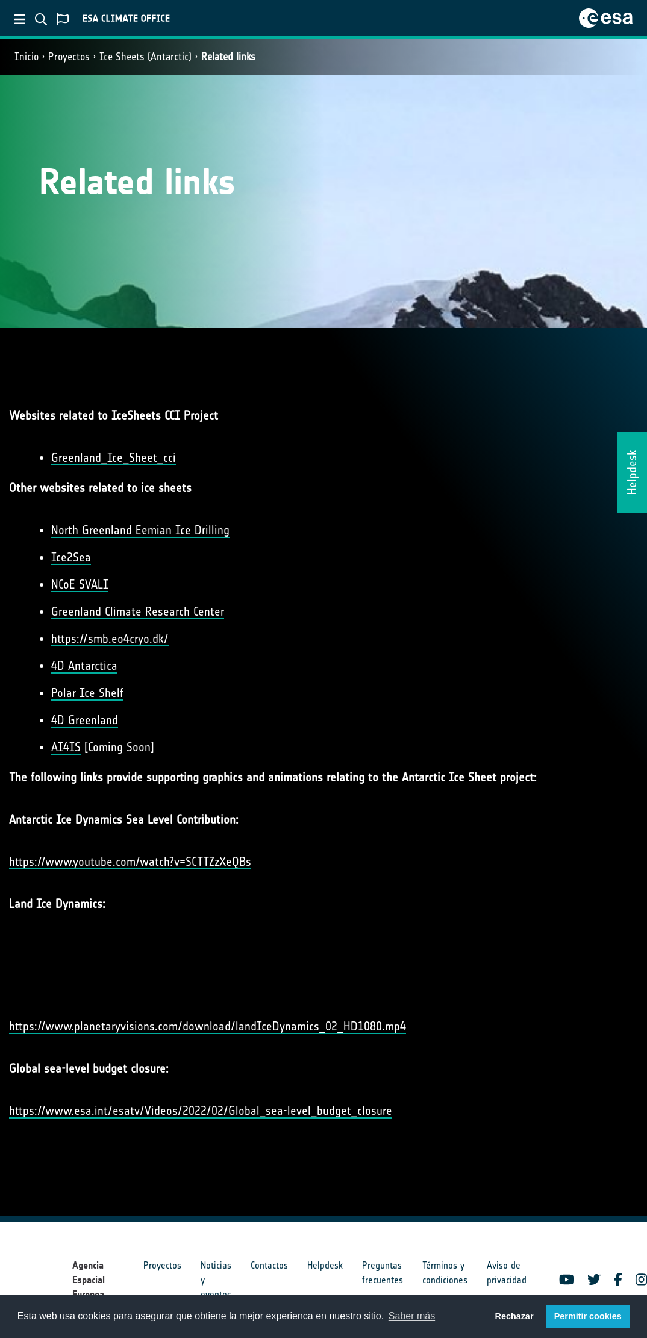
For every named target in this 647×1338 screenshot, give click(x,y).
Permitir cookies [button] (588, 1316)
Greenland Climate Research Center (137, 611)
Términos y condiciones (444, 1273)
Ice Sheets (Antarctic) (145, 57)
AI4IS (66, 747)
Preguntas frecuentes (382, 1273)
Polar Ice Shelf (87, 693)
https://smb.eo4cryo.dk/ (110, 638)
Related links (228, 57)
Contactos (269, 1265)
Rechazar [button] (514, 1316)
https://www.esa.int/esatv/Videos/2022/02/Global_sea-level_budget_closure (200, 1110)
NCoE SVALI (79, 584)
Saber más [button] (412, 1316)
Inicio (26, 57)
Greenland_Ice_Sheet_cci (113, 457)
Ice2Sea (71, 557)
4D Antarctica (84, 665)
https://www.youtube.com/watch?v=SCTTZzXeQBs (130, 861)
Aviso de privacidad (507, 1273)
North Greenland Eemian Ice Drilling (140, 530)
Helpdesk (325, 1265)
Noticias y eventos (216, 1280)
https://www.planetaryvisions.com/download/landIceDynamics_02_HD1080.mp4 (207, 1026)
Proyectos (69, 57)
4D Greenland (84, 720)
